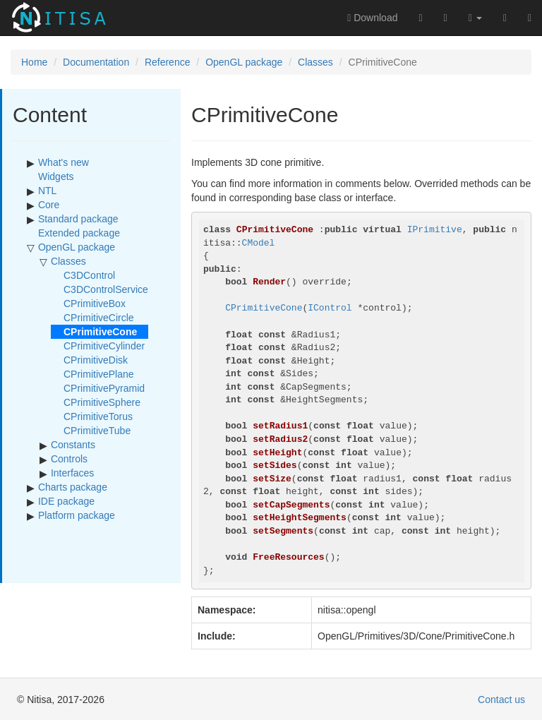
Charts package (72, 487)
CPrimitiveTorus (98, 416)
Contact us (501, 699)
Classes (315, 62)
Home (34, 62)
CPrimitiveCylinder (104, 346)
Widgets (56, 176)
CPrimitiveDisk (96, 360)
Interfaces (72, 473)
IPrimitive (434, 229)
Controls (69, 458)
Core (48, 204)
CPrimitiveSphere (102, 402)
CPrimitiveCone (263, 308)
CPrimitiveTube (97, 430)
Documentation (96, 62)
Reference (168, 62)
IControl (329, 308)
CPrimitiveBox (95, 303)
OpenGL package (243, 62)
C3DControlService (106, 289)
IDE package (66, 501)
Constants (73, 444)
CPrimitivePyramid (104, 388)
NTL (47, 190)
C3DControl (89, 275)
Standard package (78, 218)
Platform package (76, 515)
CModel (258, 243)
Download (372, 17)
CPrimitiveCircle (99, 317)
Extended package (79, 233)
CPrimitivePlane (99, 374)
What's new (63, 162)
